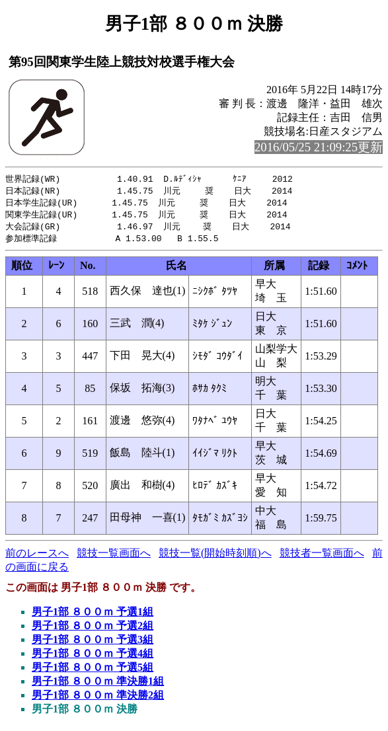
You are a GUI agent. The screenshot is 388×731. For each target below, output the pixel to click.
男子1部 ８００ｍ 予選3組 (92, 643)
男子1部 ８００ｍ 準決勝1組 (98, 685)
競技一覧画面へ (114, 556)
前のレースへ (37, 556)
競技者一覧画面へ (322, 556)
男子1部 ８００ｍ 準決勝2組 (98, 699)
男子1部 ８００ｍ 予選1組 (92, 615)
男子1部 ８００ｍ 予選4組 (92, 657)
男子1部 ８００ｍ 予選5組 (92, 671)
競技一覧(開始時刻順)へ (215, 556)
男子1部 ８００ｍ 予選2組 (92, 629)
